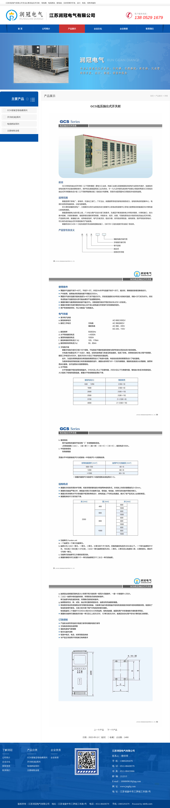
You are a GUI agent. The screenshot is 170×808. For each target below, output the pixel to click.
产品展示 (72, 29)
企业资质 (124, 29)
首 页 (20, 29)
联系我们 (150, 29)
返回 (103, 737)
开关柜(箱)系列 (13, 117)
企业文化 (98, 29)
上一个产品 (99, 730)
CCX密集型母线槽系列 (17, 110)
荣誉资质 (6, 766)
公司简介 (46, 29)
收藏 (112, 737)
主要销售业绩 (13, 131)
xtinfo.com (147, 804)
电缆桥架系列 (13, 124)
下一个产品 (112, 730)
